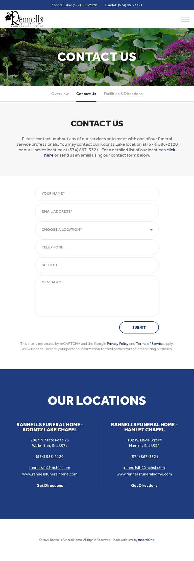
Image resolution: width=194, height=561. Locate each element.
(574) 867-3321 (130, 5)
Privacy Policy (118, 343)
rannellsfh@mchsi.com (49, 467)
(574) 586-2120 (85, 5)
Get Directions (50, 485)
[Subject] (97, 265)
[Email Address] (97, 211)
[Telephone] (97, 247)
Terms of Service (150, 343)
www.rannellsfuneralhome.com (50, 474)
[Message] (97, 296)
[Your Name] (97, 193)
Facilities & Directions (123, 93)
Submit (139, 327)
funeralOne (146, 540)
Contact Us (86, 93)
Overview (60, 93)
